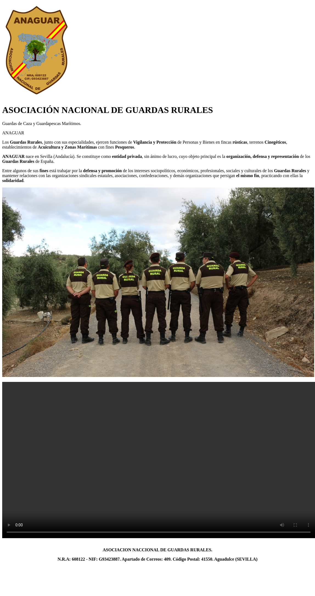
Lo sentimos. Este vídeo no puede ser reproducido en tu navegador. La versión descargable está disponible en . (158, 460)
